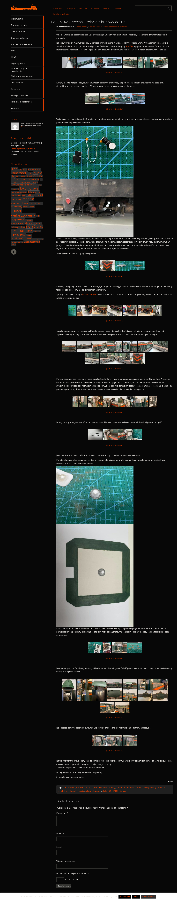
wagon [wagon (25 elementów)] (28, 238)
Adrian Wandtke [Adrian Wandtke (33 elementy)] (20, 172)
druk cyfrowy (109, 787)
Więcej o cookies (148, 896)
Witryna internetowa (65, 861)
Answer (71, 787)
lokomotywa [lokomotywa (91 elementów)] (29, 188)
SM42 (115, 791)
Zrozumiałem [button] (125, 896)
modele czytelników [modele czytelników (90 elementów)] (22, 201)
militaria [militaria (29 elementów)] (31, 195)
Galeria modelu (82, 27)
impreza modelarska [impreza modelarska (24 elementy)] (30, 179)
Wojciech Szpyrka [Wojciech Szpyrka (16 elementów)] (17, 242)
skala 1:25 (106, 791)
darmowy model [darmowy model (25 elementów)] (19, 176)
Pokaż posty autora (26, 127)
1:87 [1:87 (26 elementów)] (25, 169)
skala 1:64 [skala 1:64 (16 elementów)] (37, 231)
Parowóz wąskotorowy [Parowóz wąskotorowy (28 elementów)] (22, 222)
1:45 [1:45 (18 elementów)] (20, 170)
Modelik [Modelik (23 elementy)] (33, 204)
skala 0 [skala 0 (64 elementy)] (30, 226)
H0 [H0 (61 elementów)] (13, 179)
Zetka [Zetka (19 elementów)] (14, 244)
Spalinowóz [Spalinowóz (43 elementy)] (18, 238)
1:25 (64, 787)
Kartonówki (83, 8)
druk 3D (98, 787)
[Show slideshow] (114, 72)
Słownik (118, 8)
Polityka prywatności (61, 14)
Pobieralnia (107, 8)
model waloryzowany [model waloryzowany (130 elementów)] (23, 213)
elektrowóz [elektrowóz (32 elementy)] (32, 175)
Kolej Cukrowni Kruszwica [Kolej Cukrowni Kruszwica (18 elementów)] (29, 182)
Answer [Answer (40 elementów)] (38, 172)
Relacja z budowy (95, 27)
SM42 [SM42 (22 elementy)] (29, 235)
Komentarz (62, 813)
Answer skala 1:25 (84, 787)
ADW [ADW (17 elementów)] (30, 173)
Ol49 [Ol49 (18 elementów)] (38, 216)
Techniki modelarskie (111, 27)
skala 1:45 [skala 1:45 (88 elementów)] (25, 230)
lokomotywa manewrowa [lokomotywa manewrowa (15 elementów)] (19, 192)
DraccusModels (89, 294)
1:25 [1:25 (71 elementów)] (14, 169)
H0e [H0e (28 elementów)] (18, 179)
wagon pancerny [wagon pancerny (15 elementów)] (38, 239)
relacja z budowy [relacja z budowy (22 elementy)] (18, 227)
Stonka (122, 791)
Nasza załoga (58, 8)
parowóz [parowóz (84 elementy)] (18, 220)
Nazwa (60, 833)
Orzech (73, 791)
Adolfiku (130, 46)
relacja (81, 791)
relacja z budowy (93, 791)
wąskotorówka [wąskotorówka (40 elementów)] (32, 241)
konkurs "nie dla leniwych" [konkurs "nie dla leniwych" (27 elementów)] (23, 184)
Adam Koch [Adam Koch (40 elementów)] (34, 169)
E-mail (60, 847)
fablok (119, 787)
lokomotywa (129, 787)
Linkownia (95, 8)
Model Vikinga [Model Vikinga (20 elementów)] (28, 207)
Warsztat (123, 27)
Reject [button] (136, 896)
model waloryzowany (146, 787)
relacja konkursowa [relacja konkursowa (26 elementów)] (33, 223)
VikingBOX (71, 8)
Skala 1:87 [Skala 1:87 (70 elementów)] (18, 235)
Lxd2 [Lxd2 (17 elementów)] (23, 195)
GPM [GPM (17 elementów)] (40, 176)
